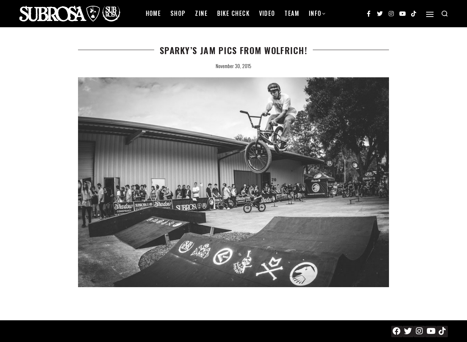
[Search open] (444, 13)
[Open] (430, 14)
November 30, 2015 (233, 66)
